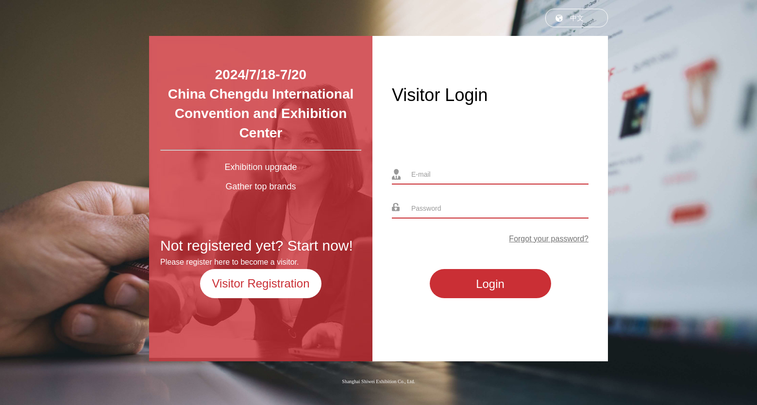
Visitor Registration (261, 283)
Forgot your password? (549, 239)
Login (490, 283)
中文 (577, 18)
